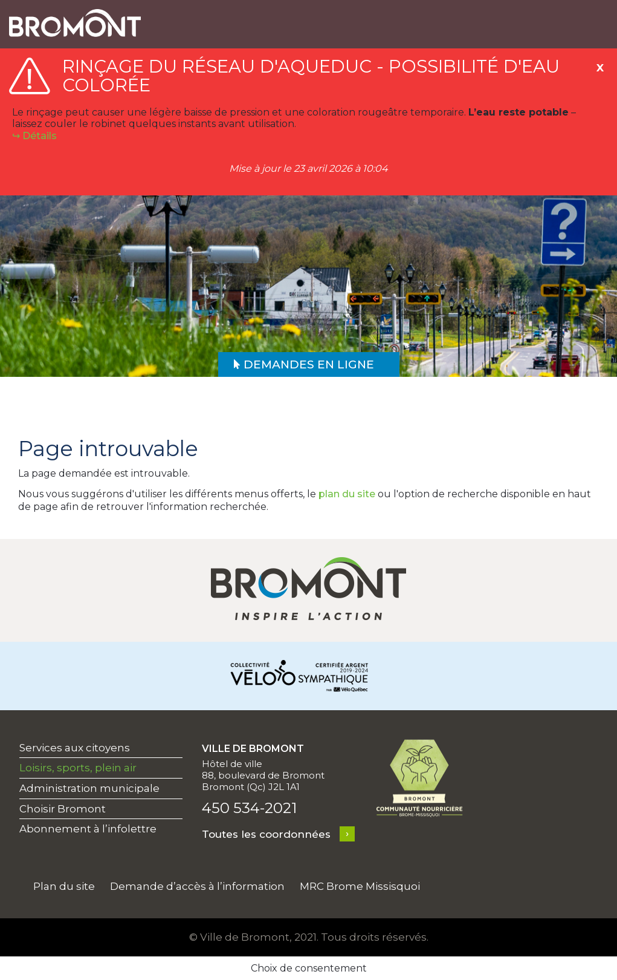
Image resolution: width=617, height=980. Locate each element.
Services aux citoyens (74, 748)
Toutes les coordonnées (266, 834)
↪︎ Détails (34, 136)
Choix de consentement (309, 968)
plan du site (346, 494)
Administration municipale (89, 788)
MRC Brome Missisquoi (360, 886)
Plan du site (64, 886)
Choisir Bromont (62, 809)
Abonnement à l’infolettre (88, 829)
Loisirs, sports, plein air (78, 768)
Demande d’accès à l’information (197, 886)
